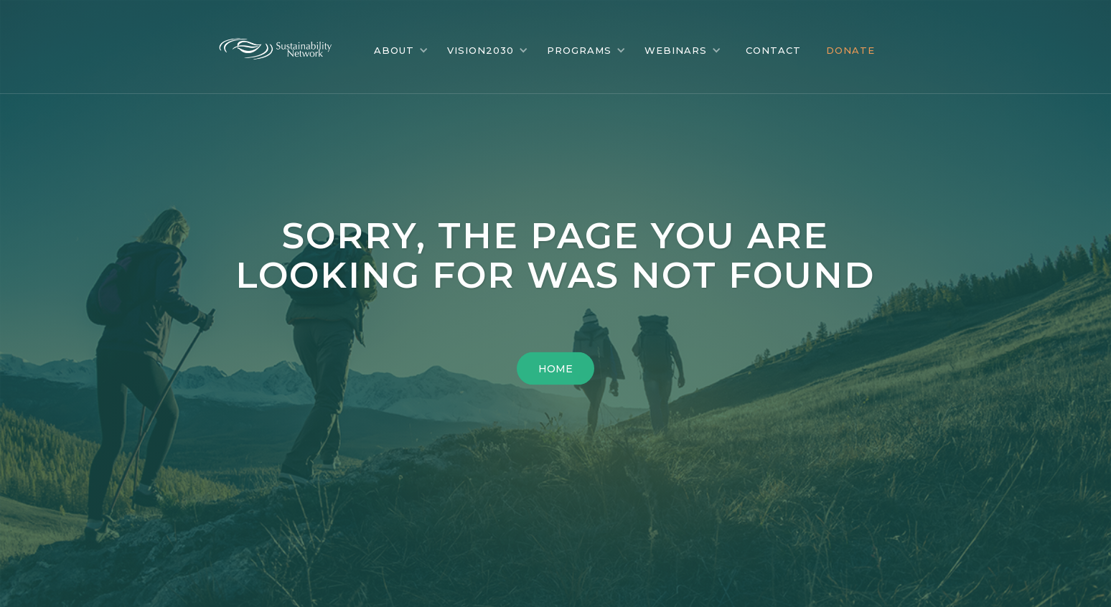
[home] (286, 45)
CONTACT (773, 50)
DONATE (850, 50)
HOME (555, 368)
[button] (401, 50)
